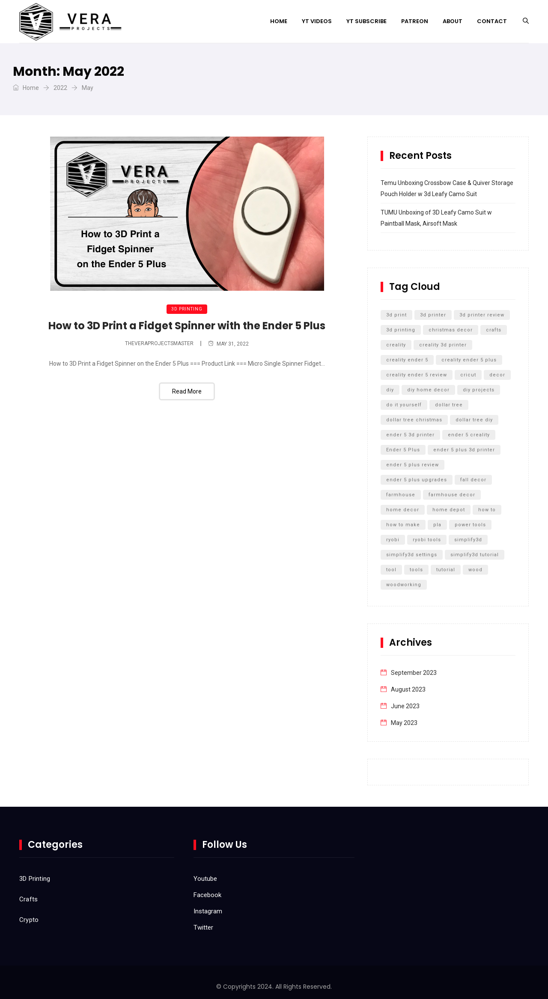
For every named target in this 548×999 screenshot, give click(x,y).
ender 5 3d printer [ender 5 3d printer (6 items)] (410, 435)
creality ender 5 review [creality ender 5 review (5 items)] (416, 375)
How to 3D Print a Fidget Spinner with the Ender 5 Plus (186, 326)
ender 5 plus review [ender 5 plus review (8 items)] (412, 465)
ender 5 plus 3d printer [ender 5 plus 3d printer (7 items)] (464, 450)
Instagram (208, 911)
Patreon (414, 21)
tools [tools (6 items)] (416, 570)
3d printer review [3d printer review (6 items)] (481, 315)
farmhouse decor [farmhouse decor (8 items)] (452, 495)
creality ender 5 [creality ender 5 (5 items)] (407, 360)
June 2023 (405, 706)
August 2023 (408, 689)
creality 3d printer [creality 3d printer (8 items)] (443, 345)
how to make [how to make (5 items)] (403, 525)
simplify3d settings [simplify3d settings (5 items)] (411, 555)
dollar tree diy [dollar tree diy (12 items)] (474, 420)
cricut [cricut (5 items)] (468, 375)
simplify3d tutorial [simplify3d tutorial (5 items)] (474, 555)
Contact (492, 21)
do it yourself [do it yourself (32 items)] (404, 405)
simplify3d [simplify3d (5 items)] (468, 540)
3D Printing (187, 309)
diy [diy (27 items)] (390, 390)
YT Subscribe (366, 21)
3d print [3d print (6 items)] (396, 315)
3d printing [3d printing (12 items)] (400, 330)
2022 (60, 87)
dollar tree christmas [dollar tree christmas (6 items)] (414, 420)
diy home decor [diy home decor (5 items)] (428, 390)
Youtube (205, 879)
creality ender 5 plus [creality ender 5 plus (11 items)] (469, 360)
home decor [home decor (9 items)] (402, 510)
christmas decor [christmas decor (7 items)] (451, 330)
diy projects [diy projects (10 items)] (478, 390)
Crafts (28, 899)
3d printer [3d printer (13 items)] (433, 315)
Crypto (29, 920)
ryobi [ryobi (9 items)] (392, 540)
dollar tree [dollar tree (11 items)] (449, 405)
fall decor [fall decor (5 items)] (473, 480)
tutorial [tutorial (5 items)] (445, 570)
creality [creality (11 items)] (396, 345)
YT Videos (317, 21)
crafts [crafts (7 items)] (493, 330)
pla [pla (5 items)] (437, 525)
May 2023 (404, 722)
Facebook (207, 895)
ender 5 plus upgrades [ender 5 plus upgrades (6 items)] (416, 480)
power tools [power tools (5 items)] (470, 525)
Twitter (203, 927)
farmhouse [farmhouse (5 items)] (400, 495)
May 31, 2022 (228, 344)
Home (278, 21)
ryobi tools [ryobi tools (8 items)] (427, 540)
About (452, 21)
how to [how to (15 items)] (487, 510)
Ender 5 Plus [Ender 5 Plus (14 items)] (403, 450)
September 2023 (414, 672)
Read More (187, 391)
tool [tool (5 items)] (391, 570)
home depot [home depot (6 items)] (448, 510)
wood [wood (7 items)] (475, 570)
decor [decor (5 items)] (497, 375)
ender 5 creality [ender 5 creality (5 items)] (469, 435)
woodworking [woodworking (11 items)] (403, 584)
